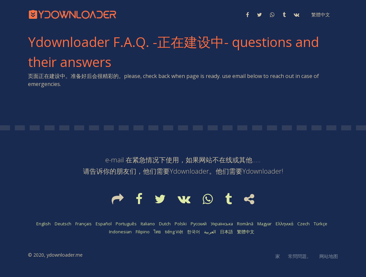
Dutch (165, 224)
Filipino (143, 232)
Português (126, 224)
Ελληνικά (284, 224)
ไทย (157, 232)
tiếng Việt (174, 232)
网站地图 (328, 256)
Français (83, 224)
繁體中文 (245, 232)
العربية (210, 232)
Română (245, 224)
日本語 (226, 232)
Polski (181, 224)
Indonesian (120, 232)
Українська (222, 224)
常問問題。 (299, 256)
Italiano (148, 224)
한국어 (193, 232)
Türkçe (320, 224)
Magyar (264, 224)
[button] (320, 15)
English (43, 224)
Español (104, 224)
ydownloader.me (65, 255)
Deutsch (63, 224)
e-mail (114, 159)
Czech (303, 224)
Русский (199, 224)
